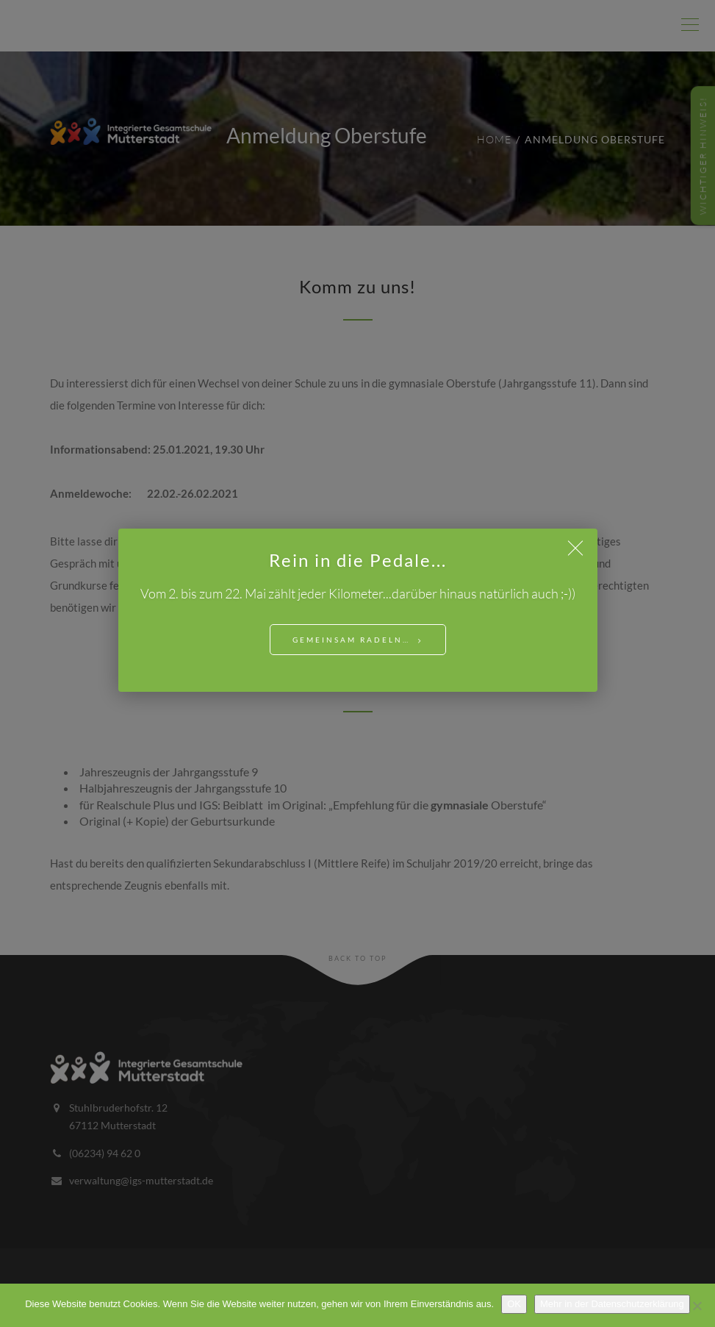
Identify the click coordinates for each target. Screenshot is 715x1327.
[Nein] (696, 1305)
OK (514, 1303)
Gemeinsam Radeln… (351, 639)
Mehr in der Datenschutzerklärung (612, 1303)
